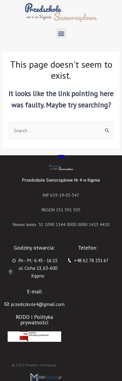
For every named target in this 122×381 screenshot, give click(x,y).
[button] (61, 33)
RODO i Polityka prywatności (34, 319)
